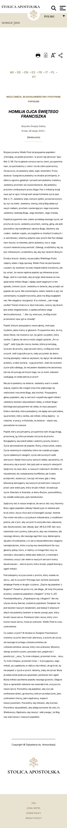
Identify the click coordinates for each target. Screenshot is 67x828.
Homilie (7, 22)
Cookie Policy (33, 813)
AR (12, 72)
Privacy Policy (33, 818)
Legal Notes (33, 808)
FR (40, 72)
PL (53, 72)
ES (33, 72)
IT (46, 72)
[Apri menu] (62, 8)
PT (34, 77)
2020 (17, 22)
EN (26, 72)
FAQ (34, 803)
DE (19, 72)
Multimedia (33, 137)
